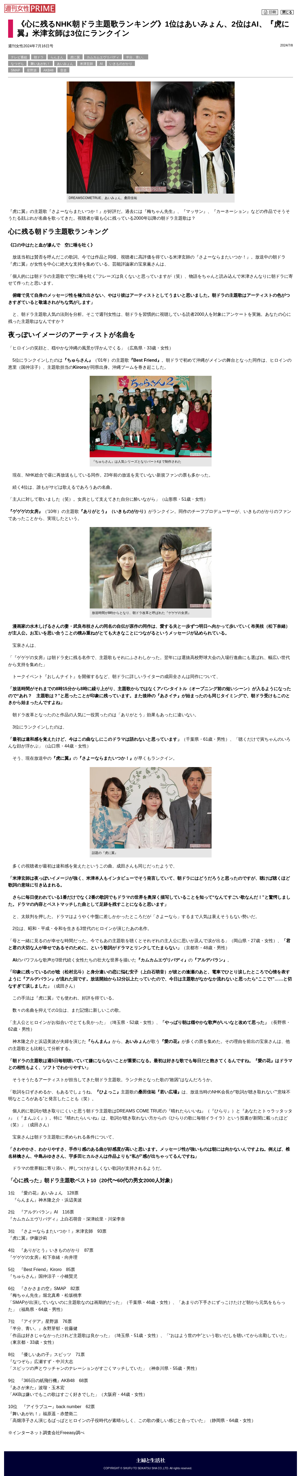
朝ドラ (39, 57)
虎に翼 (75, 57)
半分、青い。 (135, 57)
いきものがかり (120, 64)
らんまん (56, 57)
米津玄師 (86, 64)
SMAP (15, 70)
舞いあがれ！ (40, 64)
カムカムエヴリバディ (103, 57)
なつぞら (17, 64)
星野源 (32, 70)
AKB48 (48, 70)
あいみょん (65, 64)
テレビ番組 (19, 57)
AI (101, 64)
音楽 (63, 70)
